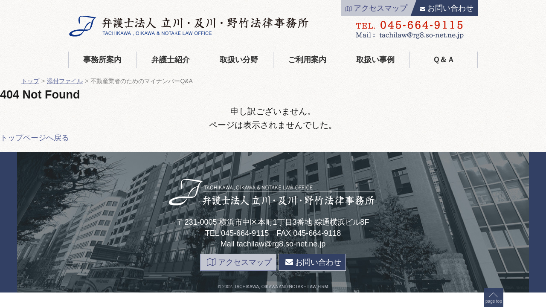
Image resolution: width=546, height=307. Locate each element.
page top (493, 146)
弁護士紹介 (170, 59)
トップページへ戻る (34, 137)
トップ (30, 81)
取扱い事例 (375, 59)
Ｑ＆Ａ (444, 59)
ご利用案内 (307, 59)
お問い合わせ (446, 8)
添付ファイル (65, 81)
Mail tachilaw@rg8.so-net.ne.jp (273, 244)
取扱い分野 (239, 59)
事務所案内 (102, 59)
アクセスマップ (376, 8)
